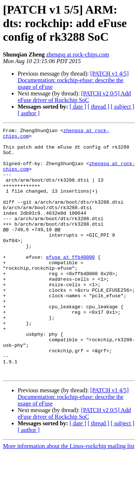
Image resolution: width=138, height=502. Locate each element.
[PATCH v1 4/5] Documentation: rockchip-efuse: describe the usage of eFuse (73, 80)
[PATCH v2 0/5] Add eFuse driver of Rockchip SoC (74, 96)
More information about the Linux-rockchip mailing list (68, 495)
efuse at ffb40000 (70, 283)
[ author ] (29, 113)
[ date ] (78, 106)
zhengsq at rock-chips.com (77, 54)
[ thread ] (98, 106)
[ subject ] (122, 106)
